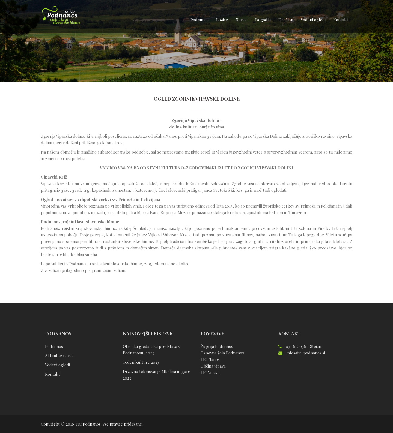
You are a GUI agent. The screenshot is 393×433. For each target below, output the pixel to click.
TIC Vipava (210, 372)
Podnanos (199, 19)
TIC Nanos (210, 359)
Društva (285, 19)
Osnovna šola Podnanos (222, 353)
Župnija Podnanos (217, 346)
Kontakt (340, 19)
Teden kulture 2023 (141, 362)
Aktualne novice (60, 355)
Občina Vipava (213, 366)
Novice (242, 19)
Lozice (222, 19)
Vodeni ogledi (313, 19)
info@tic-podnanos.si (306, 353)
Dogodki (263, 19)
